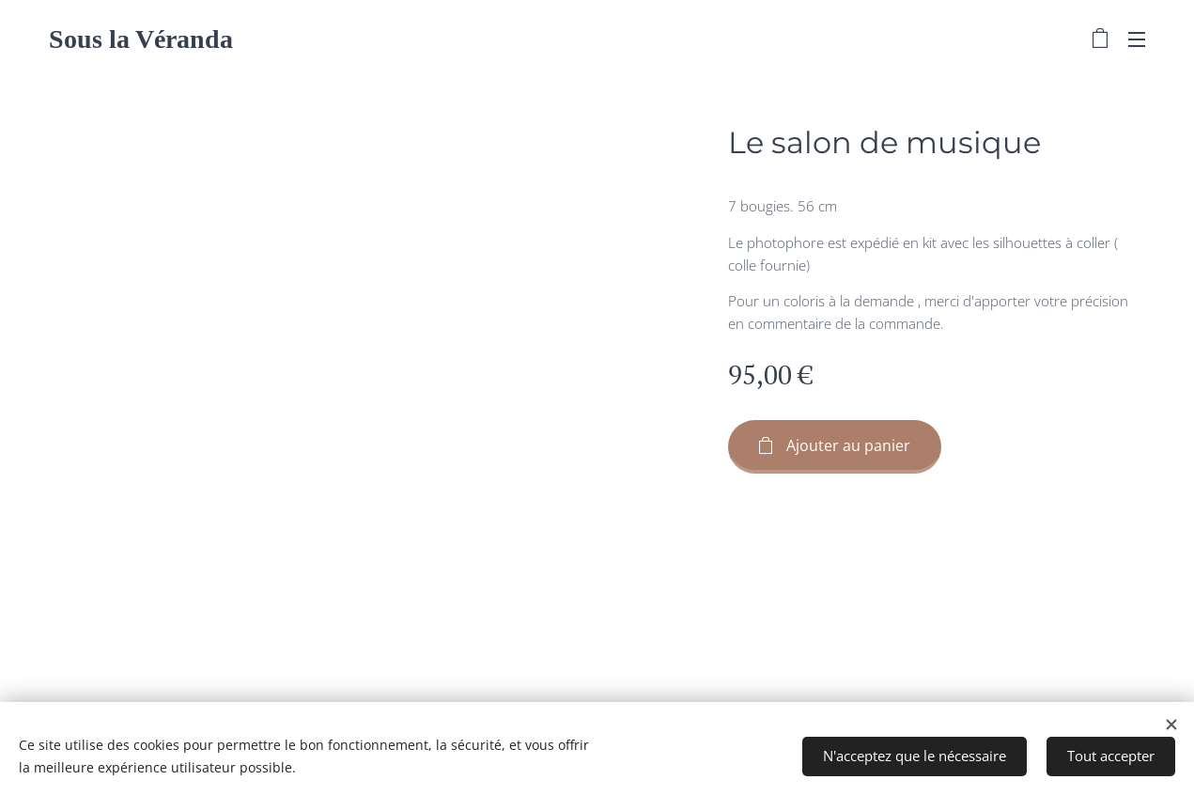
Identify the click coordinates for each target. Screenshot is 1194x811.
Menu (1136, 39)
